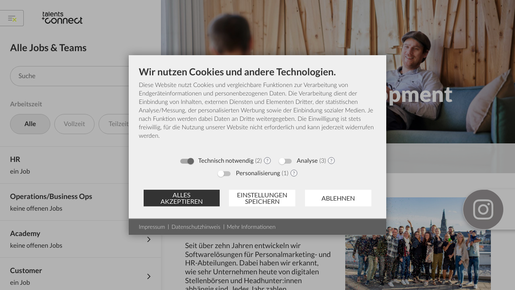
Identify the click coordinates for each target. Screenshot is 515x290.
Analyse (307, 160)
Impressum (152, 226)
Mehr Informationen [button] (251, 226)
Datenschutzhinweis (195, 226)
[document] (257, 109)
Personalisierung (258, 173)
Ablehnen (338, 198)
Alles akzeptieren (182, 198)
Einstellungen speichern (262, 198)
